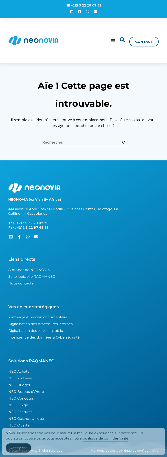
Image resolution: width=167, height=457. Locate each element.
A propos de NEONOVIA (29, 270)
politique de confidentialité (105, 441)
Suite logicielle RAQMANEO (31, 276)
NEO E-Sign (18, 405)
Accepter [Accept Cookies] (18, 451)
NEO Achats (18, 371)
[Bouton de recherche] (123, 142)
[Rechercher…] (79, 142)
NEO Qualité (19, 425)
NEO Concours (21, 398)
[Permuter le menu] (113, 40)
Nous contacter (21, 283)
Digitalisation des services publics (36, 330)
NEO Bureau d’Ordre (26, 391)
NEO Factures (20, 412)
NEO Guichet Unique (26, 418)
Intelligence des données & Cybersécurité (44, 337)
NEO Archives (20, 378)
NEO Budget (19, 385)
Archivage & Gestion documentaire (38, 317)
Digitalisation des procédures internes (40, 324)
